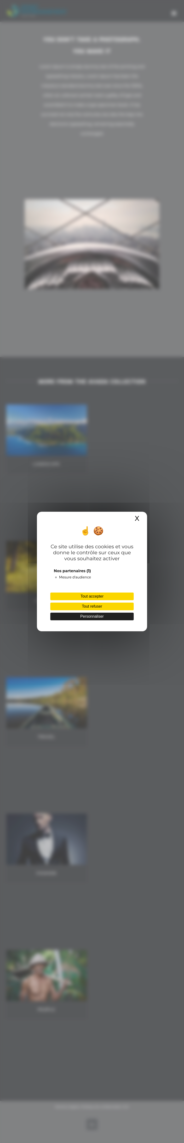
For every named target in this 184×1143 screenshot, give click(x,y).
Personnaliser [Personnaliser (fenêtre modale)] (92, 616)
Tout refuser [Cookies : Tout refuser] (92, 606)
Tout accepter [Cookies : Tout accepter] (92, 596)
